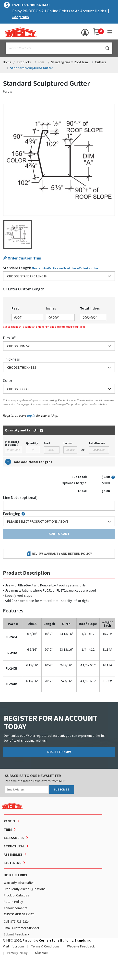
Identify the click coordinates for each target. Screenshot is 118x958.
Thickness (11, 359)
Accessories (14, 838)
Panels (9, 821)
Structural (14, 846)
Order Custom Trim (22, 258)
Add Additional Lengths (28, 462)
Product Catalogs (16, 895)
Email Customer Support (21, 928)
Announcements (15, 908)
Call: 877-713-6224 (16, 921)
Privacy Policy (17, 952)
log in (31, 415)
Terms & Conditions (45, 946)
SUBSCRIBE (61, 789)
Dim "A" (9, 337)
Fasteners (12, 863)
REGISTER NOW (59, 752)
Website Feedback (81, 946)
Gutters (100, 62)
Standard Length (17, 267)
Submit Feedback (16, 934)
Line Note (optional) (20, 497)
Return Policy (13, 901)
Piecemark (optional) (12, 443)
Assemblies (13, 854)
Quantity (32, 443)
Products (24, 62)
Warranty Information (19, 882)
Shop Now (20, 16)
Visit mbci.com (13, 946)
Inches (67, 443)
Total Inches (97, 443)
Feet (47, 443)
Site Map (41, 952)
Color (7, 380)
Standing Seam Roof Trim (69, 62)
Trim (41, 62)
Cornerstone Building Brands (62, 940)
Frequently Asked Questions (25, 889)
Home (7, 62)
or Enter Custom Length (23, 288)
